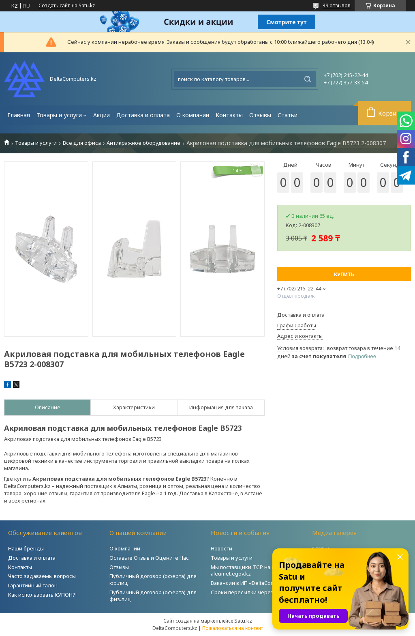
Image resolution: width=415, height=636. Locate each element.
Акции (101, 115)
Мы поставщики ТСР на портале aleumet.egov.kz (252, 570)
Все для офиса (82, 143)
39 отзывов (337, 5)
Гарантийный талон (33, 585)
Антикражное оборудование (143, 143)
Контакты (229, 115)
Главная (18, 115)
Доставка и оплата (143, 115)
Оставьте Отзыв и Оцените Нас (149, 557)
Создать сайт (54, 6)
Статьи (287, 115)
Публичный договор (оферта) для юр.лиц (153, 579)
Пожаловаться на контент (232, 628)
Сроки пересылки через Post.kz (252, 592)
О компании (192, 115)
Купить (344, 274)
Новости (221, 548)
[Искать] (307, 79)
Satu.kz (243, 620)
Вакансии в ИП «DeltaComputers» (252, 583)
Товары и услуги (59, 115)
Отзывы (260, 115)
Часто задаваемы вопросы (42, 576)
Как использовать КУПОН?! (42, 594)
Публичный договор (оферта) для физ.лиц (153, 596)
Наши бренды (26, 548)
